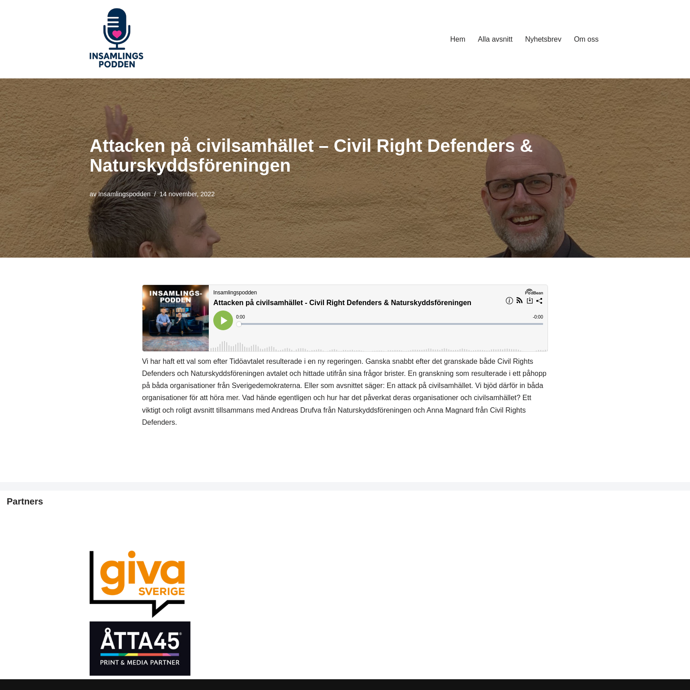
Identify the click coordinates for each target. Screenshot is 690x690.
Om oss (586, 39)
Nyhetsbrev (543, 39)
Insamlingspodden (124, 194)
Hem (458, 39)
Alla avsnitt (495, 39)
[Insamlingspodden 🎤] (116, 39)
